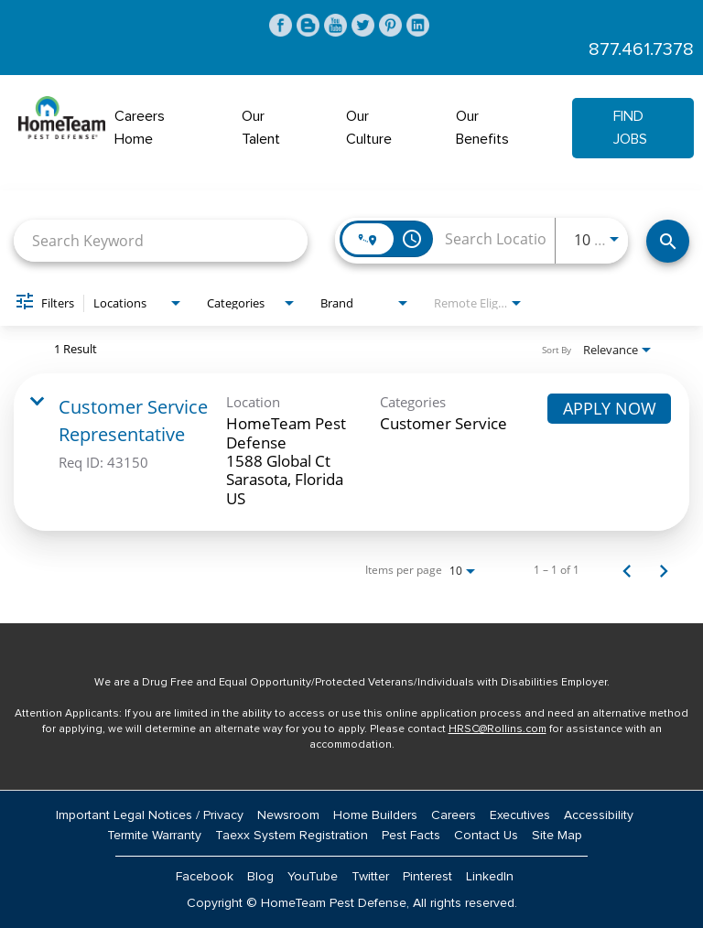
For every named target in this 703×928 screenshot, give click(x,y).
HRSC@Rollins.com (497, 729)
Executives (520, 815)
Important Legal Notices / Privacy (149, 815)
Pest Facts (411, 835)
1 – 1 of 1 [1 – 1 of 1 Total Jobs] (556, 570)
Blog (260, 876)
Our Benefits (482, 127)
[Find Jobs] (667, 241)
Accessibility (598, 815)
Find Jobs (630, 127)
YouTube (312, 876)
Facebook (204, 876)
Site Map (557, 835)
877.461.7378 (641, 49)
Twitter (370, 876)
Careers (453, 815)
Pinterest (427, 876)
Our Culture (369, 127)
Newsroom (288, 815)
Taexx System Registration (291, 835)
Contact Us (486, 835)
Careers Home (139, 127)
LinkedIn (490, 876)
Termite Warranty (154, 835)
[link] (351, 452)
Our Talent (261, 127)
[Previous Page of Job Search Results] (627, 570)
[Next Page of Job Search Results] (663, 570)
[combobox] (160, 240)
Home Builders (375, 815)
